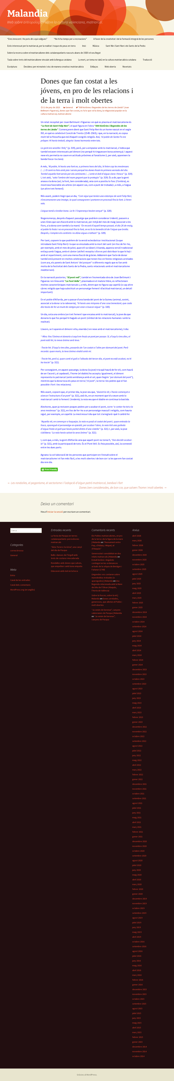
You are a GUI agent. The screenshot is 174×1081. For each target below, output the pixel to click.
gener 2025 (137, 607)
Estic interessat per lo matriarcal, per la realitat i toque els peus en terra (41, 45)
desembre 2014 (139, 1046)
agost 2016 (137, 951)
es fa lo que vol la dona (90, 110)
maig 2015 (136, 1022)
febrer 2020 (137, 889)
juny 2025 (136, 583)
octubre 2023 (138, 679)
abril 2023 (136, 707)
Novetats (126, 66)
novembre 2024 (139, 617)
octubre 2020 (138, 850)
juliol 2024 (136, 636)
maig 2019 (136, 932)
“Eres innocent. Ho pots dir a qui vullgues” (27, 38)
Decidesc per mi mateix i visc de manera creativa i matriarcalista (54, 66)
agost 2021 (137, 803)
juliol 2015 (136, 1013)
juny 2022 (136, 755)
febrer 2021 (137, 831)
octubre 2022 (138, 736)
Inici (84, 45)
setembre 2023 (139, 683)
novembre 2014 (139, 1051)
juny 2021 (136, 812)
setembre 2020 (139, 855)
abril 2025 (136, 593)
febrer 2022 (137, 774)
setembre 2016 (139, 946)
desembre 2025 (139, 554)
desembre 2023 (139, 669)
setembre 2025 (139, 569)
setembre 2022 (139, 741)
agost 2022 (137, 745)
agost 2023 (137, 688)
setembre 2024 (139, 626)
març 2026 (136, 540)
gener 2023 (137, 722)
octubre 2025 (138, 564)
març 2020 (136, 884)
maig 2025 (136, 588)
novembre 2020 (139, 846)
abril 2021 (136, 822)
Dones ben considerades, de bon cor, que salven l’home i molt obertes (123, 487)
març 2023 (136, 712)
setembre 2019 (139, 913)
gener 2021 (137, 836)
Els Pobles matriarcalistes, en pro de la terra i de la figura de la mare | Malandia (107, 539)
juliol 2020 (136, 865)
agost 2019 (137, 917)
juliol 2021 (136, 808)
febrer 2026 (137, 545)
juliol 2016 (136, 956)
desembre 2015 (139, 989)
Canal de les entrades (20, 580)
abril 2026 (136, 535)
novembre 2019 (139, 903)
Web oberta (110, 66)
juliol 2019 (136, 922)
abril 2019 (136, 936)
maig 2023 (136, 702)
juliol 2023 (136, 693)
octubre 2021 (138, 793)
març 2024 (136, 655)
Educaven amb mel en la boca (64, 571)
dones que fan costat (69, 110)
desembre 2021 (139, 784)
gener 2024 (137, 664)
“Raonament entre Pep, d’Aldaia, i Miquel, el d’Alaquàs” (106, 545)
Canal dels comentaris (20, 584)
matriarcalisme (64, 113)
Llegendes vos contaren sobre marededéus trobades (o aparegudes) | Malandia (106, 577)
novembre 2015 (139, 994)
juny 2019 (136, 927)
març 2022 (136, 769)
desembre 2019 (139, 898)
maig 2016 (136, 965)
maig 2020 (136, 874)
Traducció (147, 59)
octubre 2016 (138, 941)
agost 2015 (137, 1008)
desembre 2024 (139, 612)
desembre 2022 (139, 726)
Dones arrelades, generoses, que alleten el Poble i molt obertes (107, 601)
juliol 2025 (136, 578)
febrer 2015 (137, 1037)
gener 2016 (137, 984)
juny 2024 (136, 640)
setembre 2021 (139, 798)
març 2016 (136, 975)
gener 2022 (137, 779)
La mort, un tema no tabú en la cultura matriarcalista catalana (107, 59)
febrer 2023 (137, 717)
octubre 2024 (138, 621)
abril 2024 (136, 650)
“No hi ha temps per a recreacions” (70, 38)
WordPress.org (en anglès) (22, 589)
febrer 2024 (137, 659)
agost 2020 (137, 860)
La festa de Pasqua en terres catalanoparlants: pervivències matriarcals (65, 539)
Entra (12, 575)
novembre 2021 (139, 788)
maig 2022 (136, 760)
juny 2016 (136, 960)
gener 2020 (137, 893)
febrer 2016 (137, 979)
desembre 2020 (139, 841)
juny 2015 (136, 1018)
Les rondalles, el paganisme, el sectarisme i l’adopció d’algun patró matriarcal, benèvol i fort (65, 483)
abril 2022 (136, 765)
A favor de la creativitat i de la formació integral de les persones (123, 38)
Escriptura (12, 66)
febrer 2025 (137, 602)
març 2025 (136, 597)
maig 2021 (136, 817)
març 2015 (136, 1032)
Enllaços (94, 66)
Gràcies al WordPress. (87, 1074)
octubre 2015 (138, 999)
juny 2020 (136, 870)
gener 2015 (137, 1041)
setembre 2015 (139, 1003)
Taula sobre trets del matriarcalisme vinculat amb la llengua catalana (39, 59)
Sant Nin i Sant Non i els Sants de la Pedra (125, 45)
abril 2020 (136, 879)
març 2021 (136, 827)
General (69, 107)
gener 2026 (137, 550)
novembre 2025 (139, 559)
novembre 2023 (139, 674)
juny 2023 (136, 698)
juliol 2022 (136, 750)
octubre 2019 (138, 908)
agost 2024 (137, 631)
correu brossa (16, 550)
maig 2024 (136, 645)
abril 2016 (136, 970)
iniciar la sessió (55, 511)
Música (96, 45)
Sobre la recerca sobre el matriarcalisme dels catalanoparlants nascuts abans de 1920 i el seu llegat (54, 52)
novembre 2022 (139, 731)
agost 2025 (137, 574)
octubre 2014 (138, 1056)
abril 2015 (136, 1027)
